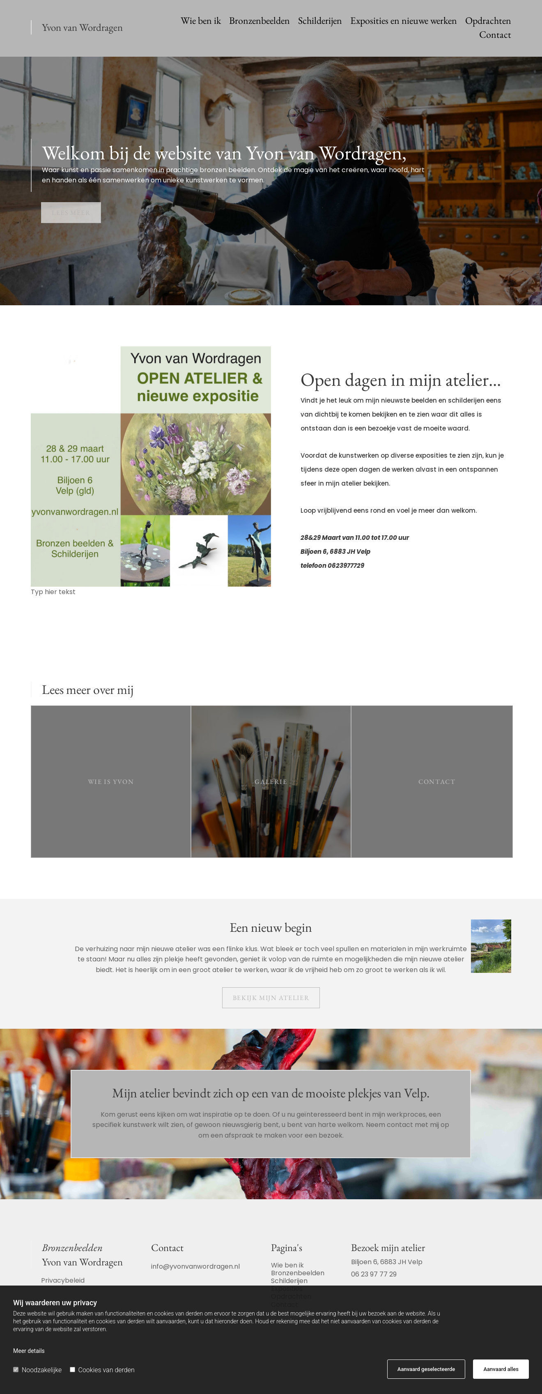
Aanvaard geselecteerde (426, 1369)
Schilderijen (320, 21)
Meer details (29, 1351)
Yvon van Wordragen (82, 27)
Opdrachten (488, 21)
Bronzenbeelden (259, 21)
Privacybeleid (63, 1280)
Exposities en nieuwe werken (403, 21)
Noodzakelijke (37, 1370)
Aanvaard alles (501, 1369)
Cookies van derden (102, 1370)
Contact (495, 35)
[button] (71, 212)
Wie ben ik (201, 21)
